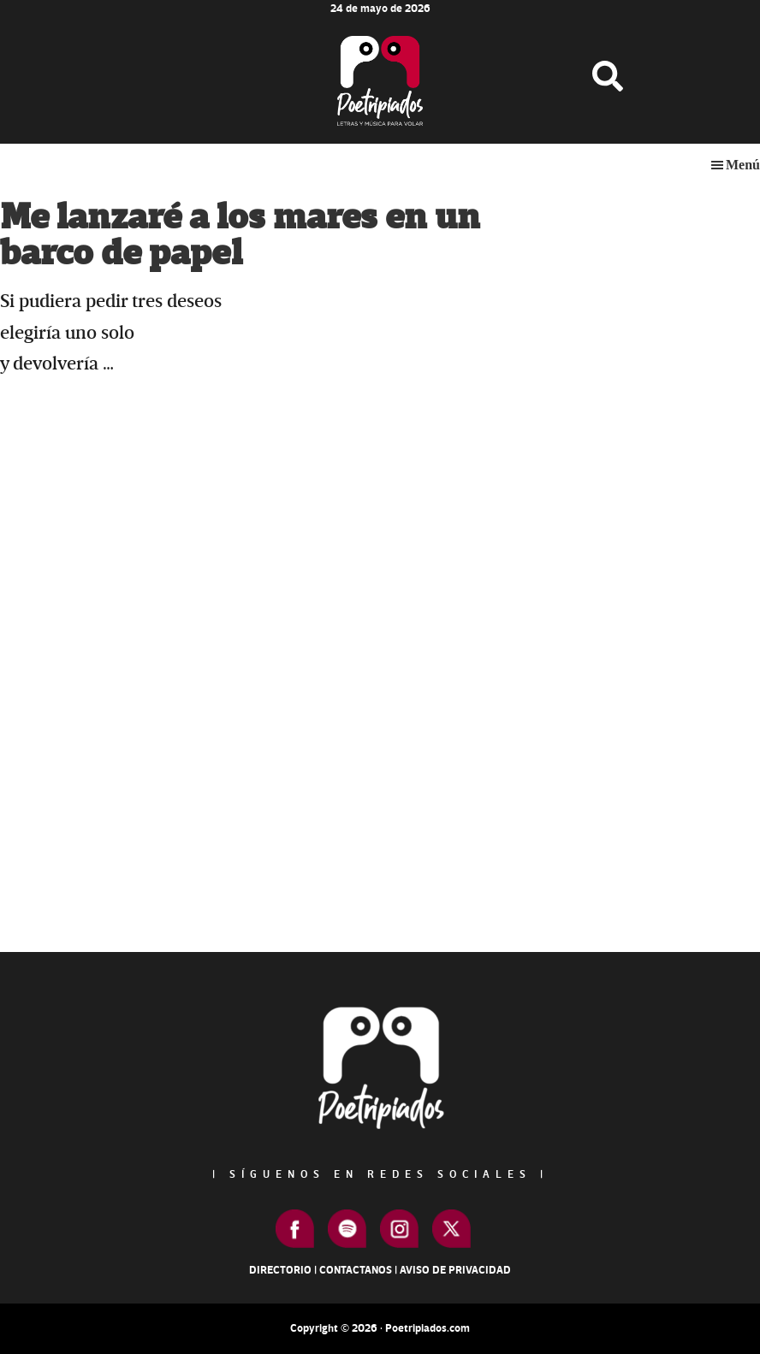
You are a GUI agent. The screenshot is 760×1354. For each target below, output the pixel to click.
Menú (743, 164)
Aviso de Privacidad (455, 1270)
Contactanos (355, 1270)
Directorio (280, 1270)
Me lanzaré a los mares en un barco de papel (240, 235)
